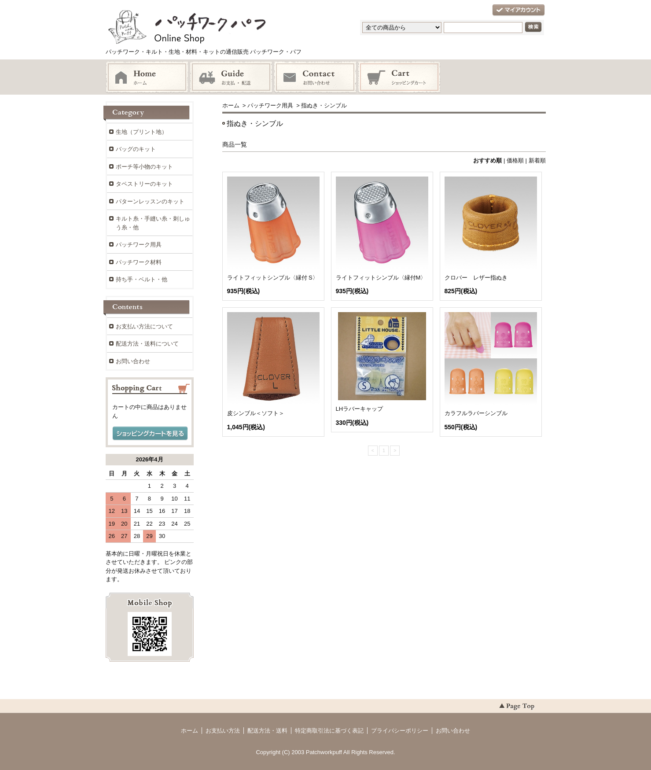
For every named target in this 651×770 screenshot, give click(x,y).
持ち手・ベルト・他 (141, 279)
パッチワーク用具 (270, 105)
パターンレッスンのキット (150, 201)
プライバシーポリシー (399, 730)
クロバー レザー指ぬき (476, 277)
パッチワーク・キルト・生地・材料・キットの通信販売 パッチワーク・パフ (207, 31)
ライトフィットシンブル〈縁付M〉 (381, 277)
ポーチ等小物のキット (144, 166)
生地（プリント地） (141, 132)
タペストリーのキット (144, 184)
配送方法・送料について (147, 343)
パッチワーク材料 (139, 262)
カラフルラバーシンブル (476, 413)
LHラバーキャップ (359, 408)
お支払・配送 (231, 77)
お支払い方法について (144, 326)
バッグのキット (136, 149)
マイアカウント (518, 10)
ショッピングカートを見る (150, 434)
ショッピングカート (399, 77)
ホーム (147, 77)
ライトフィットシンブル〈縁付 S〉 (272, 277)
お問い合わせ (315, 77)
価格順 (515, 160)
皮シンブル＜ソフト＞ (255, 413)
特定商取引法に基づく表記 (329, 730)
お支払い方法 (223, 730)
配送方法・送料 (267, 730)
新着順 (537, 160)
